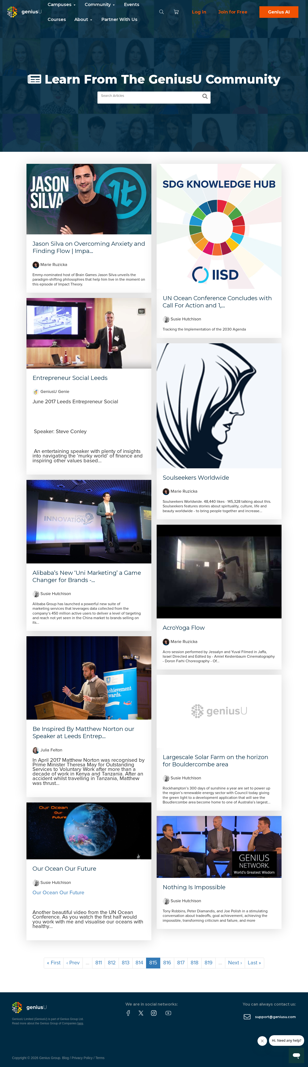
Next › (235, 963)
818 (195, 963)
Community (100, 4)
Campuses (62, 4)
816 (167, 963)
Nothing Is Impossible (194, 887)
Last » (254, 963)
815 (153, 963)
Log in (199, 12)
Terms (99, 1058)
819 (208, 963)
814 (139, 963)
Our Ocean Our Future (64, 868)
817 (181, 963)
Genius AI (279, 12)
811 (98, 963)
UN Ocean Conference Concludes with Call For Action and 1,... (217, 302)
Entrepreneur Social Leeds (70, 377)
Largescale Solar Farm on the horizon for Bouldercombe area (215, 761)
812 (112, 963)
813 (125, 963)
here (80, 1023)
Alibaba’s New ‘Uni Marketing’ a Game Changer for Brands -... (86, 576)
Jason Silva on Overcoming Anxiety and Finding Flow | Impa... (88, 247)
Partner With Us (119, 19)
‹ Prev (73, 963)
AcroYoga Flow (184, 627)
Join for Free (232, 12)
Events (131, 4)
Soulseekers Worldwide (196, 477)
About (83, 19)
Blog (65, 1058)
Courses (57, 19)
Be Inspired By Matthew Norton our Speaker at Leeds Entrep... (83, 732)
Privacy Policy (82, 1058)
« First (53, 963)
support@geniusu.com (275, 1017)
